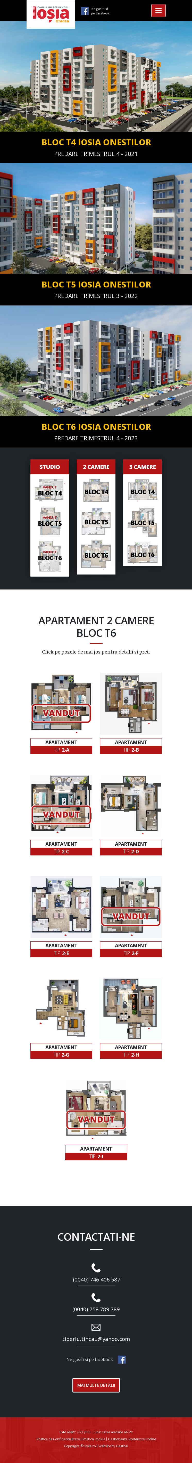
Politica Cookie (93, 1439)
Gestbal (122, 1446)
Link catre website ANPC (113, 1432)
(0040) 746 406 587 (96, 1279)
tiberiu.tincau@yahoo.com (96, 1338)
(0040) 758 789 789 (96, 1309)
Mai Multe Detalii (96, 1385)
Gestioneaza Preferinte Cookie (132, 1439)
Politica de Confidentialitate (58, 1439)
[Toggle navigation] (158, 10)
